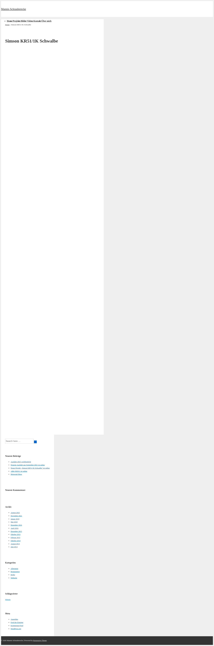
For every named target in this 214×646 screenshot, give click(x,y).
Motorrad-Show (16, 474)
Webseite (14, 578)
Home (9, 21)
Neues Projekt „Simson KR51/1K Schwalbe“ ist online (30, 468)
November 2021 (16, 516)
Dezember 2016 (16, 525)
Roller (13, 575)
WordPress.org (16, 629)
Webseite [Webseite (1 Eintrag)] (8, 599)
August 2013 (15, 544)
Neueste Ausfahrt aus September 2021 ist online (28, 465)
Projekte (17, 21)
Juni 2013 (14, 547)
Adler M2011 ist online (19, 471)
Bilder (24, 21)
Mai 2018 (14, 522)
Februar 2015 (15, 537)
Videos (30, 21)
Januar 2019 (15, 519)
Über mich (46, 21)
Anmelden (14, 619)
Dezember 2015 (16, 531)
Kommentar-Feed (17, 626)
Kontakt (37, 21)
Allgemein (14, 569)
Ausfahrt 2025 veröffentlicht (21, 462)
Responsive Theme (40, 640)
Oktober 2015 (15, 534)
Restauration (15, 572)
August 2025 (15, 513)
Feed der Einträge (17, 622)
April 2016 (14, 528)
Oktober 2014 (15, 541)
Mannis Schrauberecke (13, 9)
